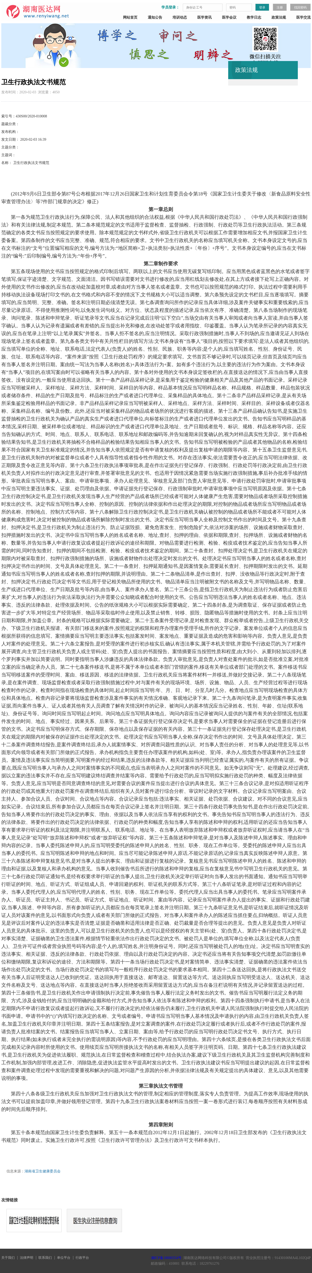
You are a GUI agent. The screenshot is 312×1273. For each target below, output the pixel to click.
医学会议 (229, 17)
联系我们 (45, 1258)
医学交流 (303, 17)
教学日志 (254, 17)
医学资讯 (204, 17)
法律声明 (26, 1258)
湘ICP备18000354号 (166, 1258)
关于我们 (8, 1258)
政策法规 (279, 17)
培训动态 (180, 17)
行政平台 (82, 1258)
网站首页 (130, 17)
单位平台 (63, 1258)
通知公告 (155, 17)
